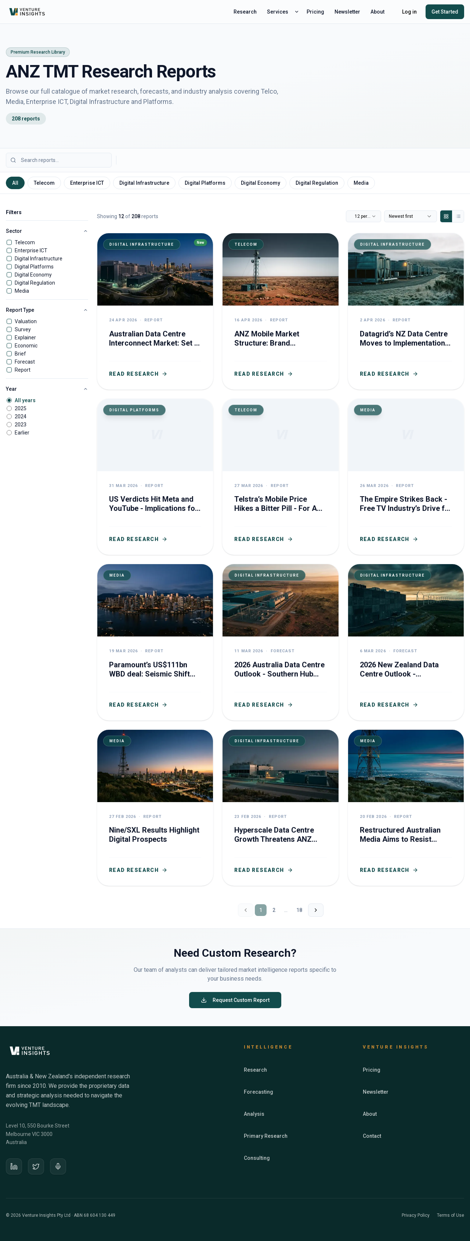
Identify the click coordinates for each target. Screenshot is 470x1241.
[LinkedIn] (14, 1166)
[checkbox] (9, 242)
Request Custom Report (235, 1000)
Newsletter (347, 12)
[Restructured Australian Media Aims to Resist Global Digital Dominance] (406, 808)
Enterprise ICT (31, 250)
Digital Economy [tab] (260, 183)
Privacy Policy (416, 1215)
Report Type (47, 310)
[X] (36, 1166)
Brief (20, 353)
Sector (47, 231)
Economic (26, 345)
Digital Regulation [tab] (317, 183)
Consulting (257, 1158)
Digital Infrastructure (38, 258)
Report (22, 369)
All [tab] (15, 183)
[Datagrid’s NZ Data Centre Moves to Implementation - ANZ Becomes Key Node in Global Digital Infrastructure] (406, 311)
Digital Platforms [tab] (205, 183)
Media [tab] (361, 183)
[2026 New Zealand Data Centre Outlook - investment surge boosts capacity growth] (406, 642)
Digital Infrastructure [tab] (144, 183)
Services (277, 12)
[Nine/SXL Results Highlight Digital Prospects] (155, 808)
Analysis (254, 1114)
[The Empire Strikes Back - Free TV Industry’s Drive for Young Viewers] (406, 477)
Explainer (25, 337)
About (377, 12)
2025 (20, 408)
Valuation (26, 321)
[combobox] (363, 216)
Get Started (444, 12)
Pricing (315, 12)
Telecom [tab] (44, 183)
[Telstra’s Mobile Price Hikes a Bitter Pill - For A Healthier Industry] (280, 477)
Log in (409, 12)
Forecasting (258, 1092)
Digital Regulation (35, 282)
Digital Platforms (34, 266)
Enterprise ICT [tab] (87, 183)
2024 (20, 416)
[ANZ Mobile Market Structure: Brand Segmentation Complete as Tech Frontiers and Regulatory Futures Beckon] (280, 311)
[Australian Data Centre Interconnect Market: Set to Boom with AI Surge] (155, 311)
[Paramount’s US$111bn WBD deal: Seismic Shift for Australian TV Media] (155, 642)
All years (25, 400)
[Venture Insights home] (28, 12)
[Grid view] (446, 216)
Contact (372, 1136)
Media (22, 290)
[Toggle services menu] (297, 12)
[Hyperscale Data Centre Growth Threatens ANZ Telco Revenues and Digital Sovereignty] (280, 808)
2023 (20, 424)
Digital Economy (33, 274)
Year (47, 389)
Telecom (25, 242)
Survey (23, 329)
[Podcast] (58, 1166)
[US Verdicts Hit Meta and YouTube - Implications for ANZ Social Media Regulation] (155, 477)
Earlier (22, 432)
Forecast (25, 361)
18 (299, 910)
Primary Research (266, 1136)
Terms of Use (450, 1215)
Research (245, 12)
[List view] (458, 216)
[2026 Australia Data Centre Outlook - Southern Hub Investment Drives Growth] (280, 642)
